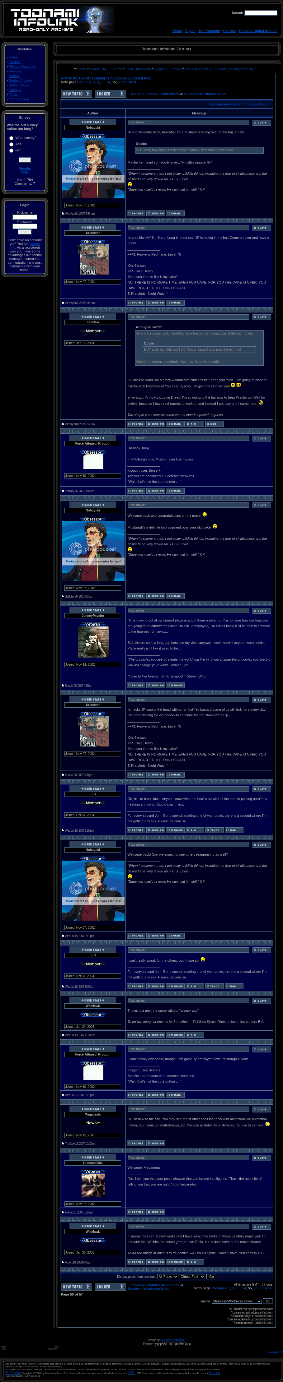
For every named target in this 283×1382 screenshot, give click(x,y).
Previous (84, 82)
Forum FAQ (99, 69)
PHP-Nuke (13, 1373)
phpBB (161, 1344)
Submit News (19, 85)
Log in (252, 69)
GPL (131, 1373)
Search (14, 76)
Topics (190, 31)
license (214, 1373)
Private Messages (22, 66)
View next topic (257, 104)
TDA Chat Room (139, 69)
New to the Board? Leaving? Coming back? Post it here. (106, 78)
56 (119, 82)
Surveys (15, 90)
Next (132, 82)
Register (161, 69)
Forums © (275, 1352)
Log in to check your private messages (214, 69)
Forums (229, 31)
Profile (176, 69)
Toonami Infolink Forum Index (154, 94)
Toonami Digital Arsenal (257, 31)
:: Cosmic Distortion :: (173, 1340)
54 (109, 82)
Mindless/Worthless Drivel (205, 94)
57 (125, 82)
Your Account (209, 31)
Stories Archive (20, 80)
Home (177, 31)
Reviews (15, 71)
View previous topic (225, 104)
